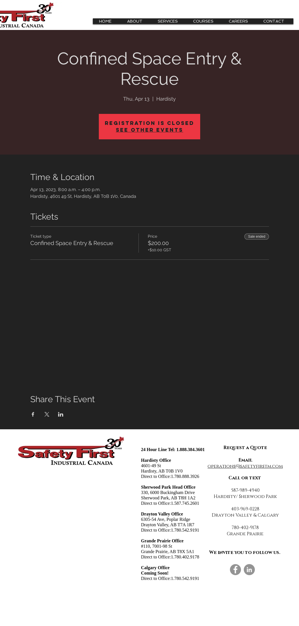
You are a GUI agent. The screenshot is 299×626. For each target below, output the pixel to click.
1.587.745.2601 (185, 503)
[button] (170, 21)
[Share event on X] (47, 414)
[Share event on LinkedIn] (60, 414)
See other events (149, 130)
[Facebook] (235, 569)
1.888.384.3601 (190, 449)
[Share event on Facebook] (33, 414)
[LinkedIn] (249, 569)
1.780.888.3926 (185, 476)
